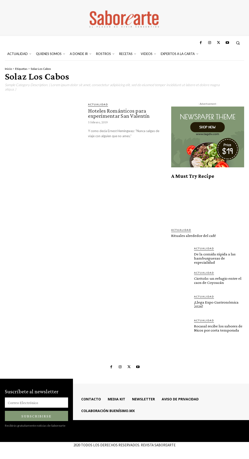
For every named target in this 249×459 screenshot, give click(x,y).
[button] (238, 42)
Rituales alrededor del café (193, 235)
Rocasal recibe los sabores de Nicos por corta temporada (218, 328)
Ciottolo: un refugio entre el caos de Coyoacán (217, 280)
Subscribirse (36, 416)
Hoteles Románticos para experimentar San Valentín (119, 113)
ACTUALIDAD (98, 104)
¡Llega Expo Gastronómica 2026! (216, 304)
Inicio (8, 69)
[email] (36, 402)
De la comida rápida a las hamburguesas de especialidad (215, 258)
